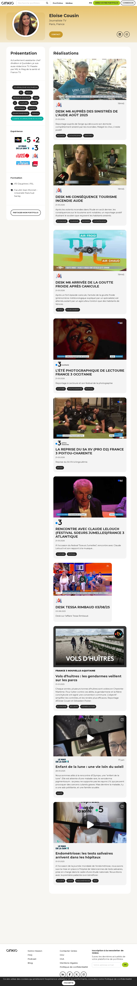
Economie (61, 707)
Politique (20, 108)
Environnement (20, 113)
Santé (34, 103)
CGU (62, 955)
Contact (56, 34)
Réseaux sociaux (21, 98)
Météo (60, 310)
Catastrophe (74, 136)
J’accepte (68, 983)
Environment (72, 310)
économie (61, 221)
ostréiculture (88, 707)
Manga (35, 113)
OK (125, 965)
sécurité (74, 707)
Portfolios (58, 3)
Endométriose (83, 881)
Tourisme (74, 221)
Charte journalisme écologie (27, 119)
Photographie (75, 389)
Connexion (128, 3)
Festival (89, 389)
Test (95, 881)
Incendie (61, 136)
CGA (62, 959)
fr (90, 3)
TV (21, 92)
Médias (69, 3)
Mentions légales (69, 963)
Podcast (32, 959)
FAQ (30, 955)
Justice (32, 108)
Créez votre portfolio (106, 3)
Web (36, 98)
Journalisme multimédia (26, 87)
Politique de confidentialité (118, 979)
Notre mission (35, 951)
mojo (28, 92)
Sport (60, 468)
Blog (30, 963)
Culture (24, 103)
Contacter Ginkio (68, 951)
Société (60, 881)
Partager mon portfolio (25, 213)
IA (15, 103)
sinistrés (88, 136)
